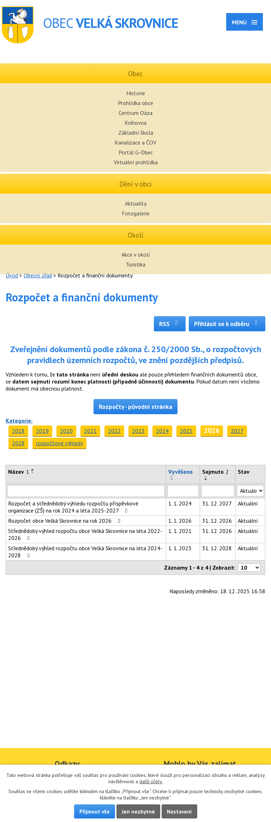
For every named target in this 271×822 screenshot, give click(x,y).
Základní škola (135, 132)
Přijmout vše (94, 811)
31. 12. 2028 (217, 548)
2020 (66, 430)
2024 (162, 430)
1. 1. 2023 (180, 548)
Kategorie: (19, 420)
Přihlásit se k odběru (227, 324)
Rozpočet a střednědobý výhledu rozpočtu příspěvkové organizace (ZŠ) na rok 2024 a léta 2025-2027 (73, 507)
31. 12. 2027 (217, 503)
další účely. (151, 781)
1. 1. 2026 (180, 520)
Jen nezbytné (138, 811)
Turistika (135, 264)
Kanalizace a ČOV (135, 142)
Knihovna (135, 122)
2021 (90, 430)
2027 (237, 430)
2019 (42, 430)
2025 (186, 430)
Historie (135, 93)
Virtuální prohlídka (136, 162)
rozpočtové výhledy (59, 443)
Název (18, 471)
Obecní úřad (38, 275)
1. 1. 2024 (180, 503)
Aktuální (248, 503)
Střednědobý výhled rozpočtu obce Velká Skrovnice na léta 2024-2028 (85, 552)
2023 (138, 430)
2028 (18, 443)
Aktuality (135, 203)
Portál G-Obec (136, 152)
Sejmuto (215, 471)
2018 (18, 430)
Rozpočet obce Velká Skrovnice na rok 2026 (65, 520)
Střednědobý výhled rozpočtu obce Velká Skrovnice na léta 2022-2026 (85, 534)
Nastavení (179, 811)
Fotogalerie (136, 213)
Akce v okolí (135, 254)
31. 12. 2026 (217, 520)
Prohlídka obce (135, 102)
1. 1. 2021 (180, 530)
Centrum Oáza (135, 112)
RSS (170, 324)
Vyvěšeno (180, 471)
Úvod (12, 275)
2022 (114, 430)
